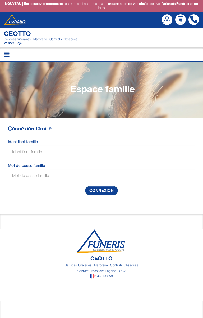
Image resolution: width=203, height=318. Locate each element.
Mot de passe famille (26, 165)
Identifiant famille (23, 141)
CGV (122, 271)
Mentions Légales (103, 271)
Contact (83, 271)
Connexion (101, 190)
